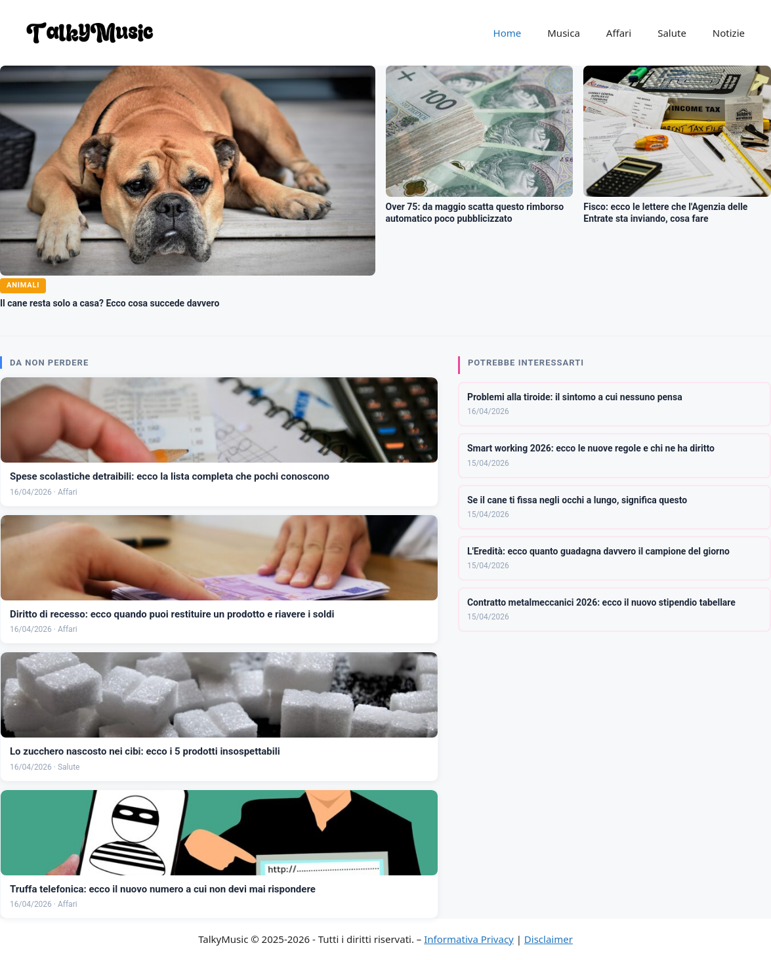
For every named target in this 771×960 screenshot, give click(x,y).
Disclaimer (548, 939)
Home (507, 32)
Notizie (729, 32)
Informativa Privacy (468, 939)
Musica (563, 32)
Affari (618, 32)
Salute (671, 32)
